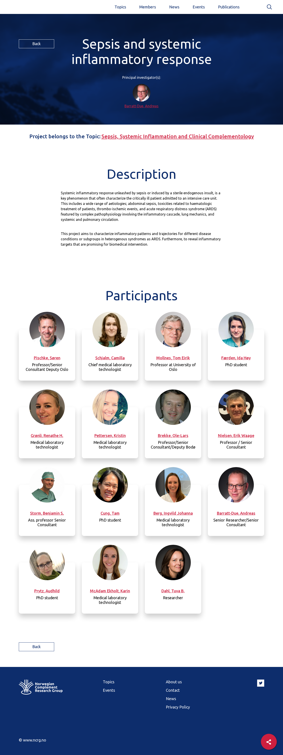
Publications (228, 7)
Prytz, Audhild (47, 591)
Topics (120, 7)
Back (36, 43)
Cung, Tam (110, 513)
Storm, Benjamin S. (47, 513)
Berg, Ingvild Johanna (173, 513)
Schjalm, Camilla (110, 358)
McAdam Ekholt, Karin (110, 591)
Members (147, 7)
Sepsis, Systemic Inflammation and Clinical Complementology (177, 136)
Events (199, 7)
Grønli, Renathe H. (47, 435)
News (174, 7)
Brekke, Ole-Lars (173, 435)
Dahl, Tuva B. (173, 591)
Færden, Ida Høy (236, 358)
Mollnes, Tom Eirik (173, 358)
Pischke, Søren (47, 358)
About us (174, 682)
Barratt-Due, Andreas (141, 106)
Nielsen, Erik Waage (236, 435)
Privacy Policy (178, 707)
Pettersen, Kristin (110, 435)
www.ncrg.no (34, 740)
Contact (173, 690)
